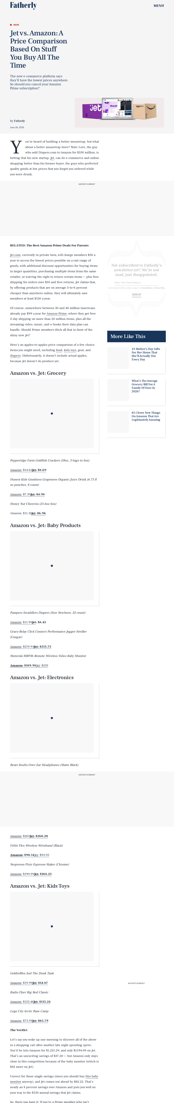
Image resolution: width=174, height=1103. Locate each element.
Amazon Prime (56, 314)
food (59, 350)
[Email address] (137, 285)
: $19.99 (21, 983)
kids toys (70, 350)
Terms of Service (147, 290)
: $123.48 (22, 1002)
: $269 (20, 836)
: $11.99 (21, 622)
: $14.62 (21, 470)
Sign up (136, 296)
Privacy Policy (160, 290)
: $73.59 (21, 1021)
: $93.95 (41, 855)
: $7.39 (20, 494)
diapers (15, 356)
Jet (52, 158)
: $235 (42, 665)
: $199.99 (22, 874)
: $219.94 (22, 647)
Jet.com (15, 255)
